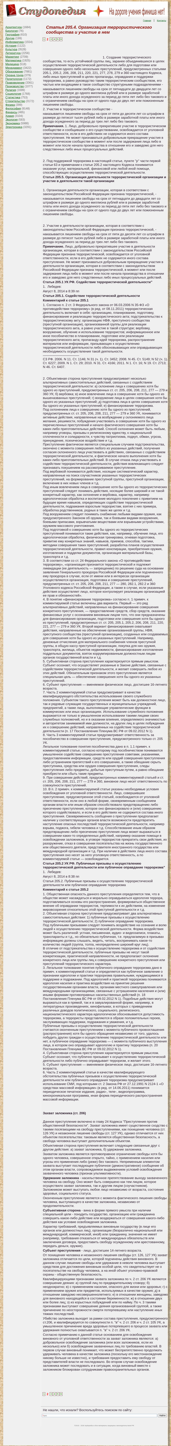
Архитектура (13, 27)
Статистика (12, 97)
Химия (9, 115)
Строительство (15, 101)
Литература (13, 53)
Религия (10, 90)
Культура (11, 49)
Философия (13, 108)
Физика (10, 104)
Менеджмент (13, 67)
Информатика (14, 41)
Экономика (12, 123)
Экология (11, 119)
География (12, 34)
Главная (147, 20)
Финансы (11, 112)
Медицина (12, 64)
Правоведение (15, 82)
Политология (13, 78)
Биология (11, 30)
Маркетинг (12, 56)
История (10, 45)
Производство (14, 86)
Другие (10, 38)
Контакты (161, 20)
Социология (13, 93)
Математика (13, 60)
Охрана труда (14, 75)
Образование (14, 71)
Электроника (13, 127)
